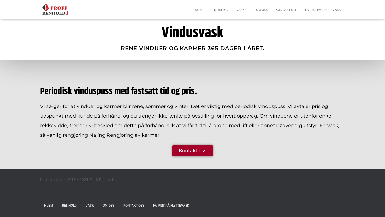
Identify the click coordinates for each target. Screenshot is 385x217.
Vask (242, 10)
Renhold (219, 10)
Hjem (198, 10)
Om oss (262, 10)
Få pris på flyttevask (323, 10)
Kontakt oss (286, 10)
